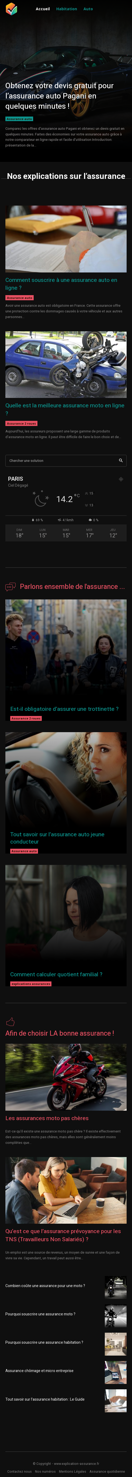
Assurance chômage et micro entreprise (39, 1371)
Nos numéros (45, 1471)
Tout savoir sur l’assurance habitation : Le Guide (45, 1399)
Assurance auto (19, 119)
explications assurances (31, 984)
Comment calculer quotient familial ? (56, 974)
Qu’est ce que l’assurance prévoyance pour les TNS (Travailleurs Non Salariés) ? (63, 1235)
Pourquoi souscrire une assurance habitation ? (44, 1342)
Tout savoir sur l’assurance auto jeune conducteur (57, 838)
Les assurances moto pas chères (47, 1118)
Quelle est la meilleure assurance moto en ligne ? (64, 409)
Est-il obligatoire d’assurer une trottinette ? (64, 709)
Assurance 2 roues (21, 423)
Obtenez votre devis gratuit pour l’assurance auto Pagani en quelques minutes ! (59, 96)
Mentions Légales (72, 1471)
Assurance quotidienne (107, 1471)
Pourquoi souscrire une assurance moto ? (40, 1314)
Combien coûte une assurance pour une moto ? (45, 1286)
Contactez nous (19, 1471)
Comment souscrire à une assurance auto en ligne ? (61, 284)
